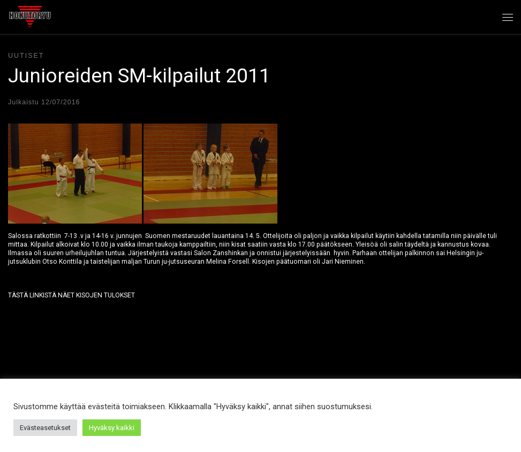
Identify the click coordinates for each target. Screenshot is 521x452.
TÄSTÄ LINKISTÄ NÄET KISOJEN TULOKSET (71, 295)
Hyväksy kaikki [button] (111, 428)
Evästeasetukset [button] (45, 428)
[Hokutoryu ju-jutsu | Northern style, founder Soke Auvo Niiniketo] (30, 15)
